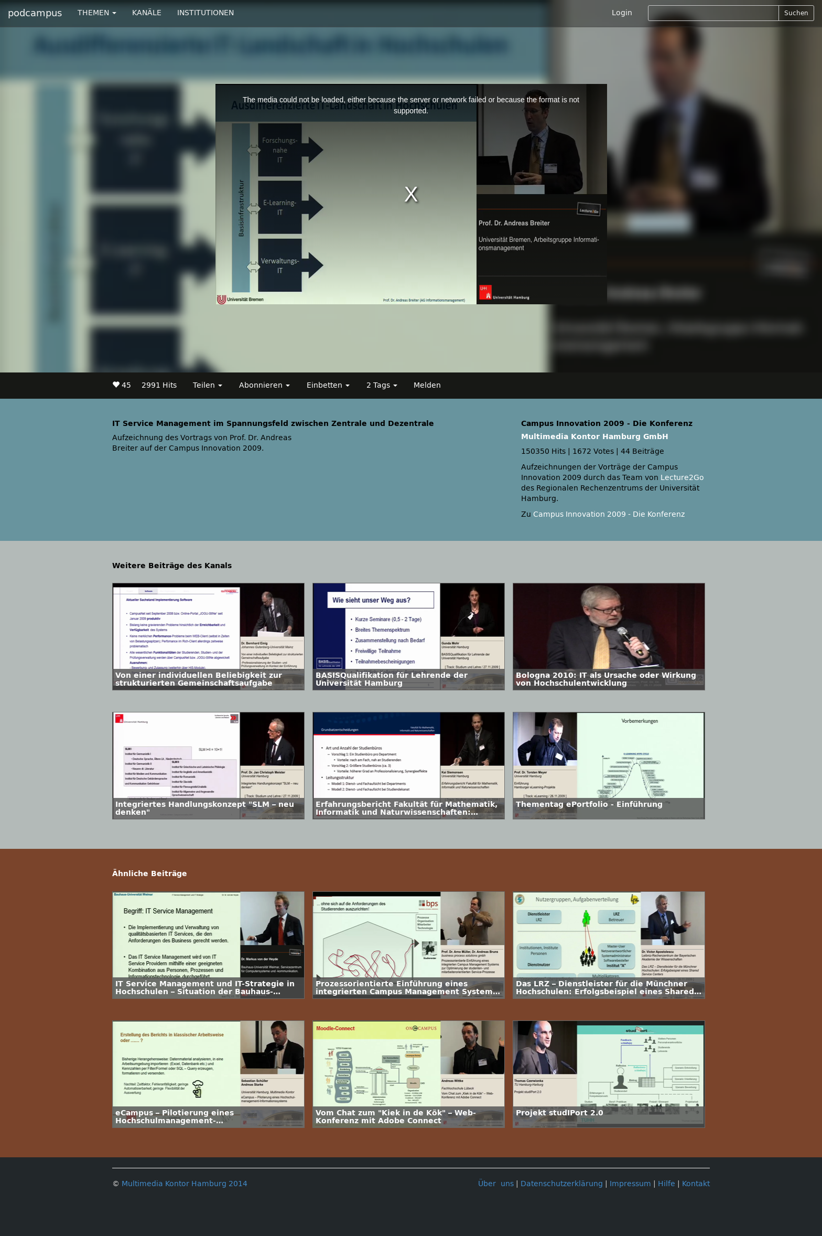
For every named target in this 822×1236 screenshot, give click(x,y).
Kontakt (696, 1183)
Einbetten (328, 385)
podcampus (35, 13)
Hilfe (666, 1183)
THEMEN (97, 12)
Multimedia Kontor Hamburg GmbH (594, 436)
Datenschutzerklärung (562, 1183)
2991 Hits (159, 385)
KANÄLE (146, 12)
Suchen (796, 13)
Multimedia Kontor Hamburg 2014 (184, 1183)
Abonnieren (264, 385)
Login (622, 12)
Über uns (496, 1183)
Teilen (207, 385)
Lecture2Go (682, 477)
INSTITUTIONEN (205, 12)
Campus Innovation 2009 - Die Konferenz (609, 514)
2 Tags (381, 385)
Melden (427, 385)
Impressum (630, 1183)
